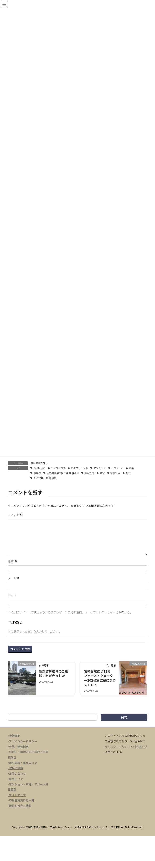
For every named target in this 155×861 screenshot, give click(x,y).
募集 (131, 468)
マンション (100, 468)
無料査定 (74, 473)
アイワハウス (58, 468)
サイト (12, 595)
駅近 (128, 473)
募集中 (37, 473)
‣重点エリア (15, 779)
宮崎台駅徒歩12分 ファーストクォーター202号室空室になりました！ (100, 678)
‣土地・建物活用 (18, 747)
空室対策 (89, 473)
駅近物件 (38, 477)
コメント (15, 514)
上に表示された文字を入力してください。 (34, 631)
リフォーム (117, 468)
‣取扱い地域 (15, 768)
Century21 (39, 468)
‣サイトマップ (17, 795)
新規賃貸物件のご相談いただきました (53, 673)
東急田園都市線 (55, 473)
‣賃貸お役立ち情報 (19, 806)
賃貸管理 (115, 473)
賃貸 (102, 473)
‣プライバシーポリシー (22, 741)
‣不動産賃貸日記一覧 (21, 800)
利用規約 (138, 747)
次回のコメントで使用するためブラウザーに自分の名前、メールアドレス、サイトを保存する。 (72, 612)
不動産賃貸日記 (38, 463)
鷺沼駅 (52, 477)
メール (14, 578)
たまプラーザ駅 (79, 468)
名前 (12, 561)
